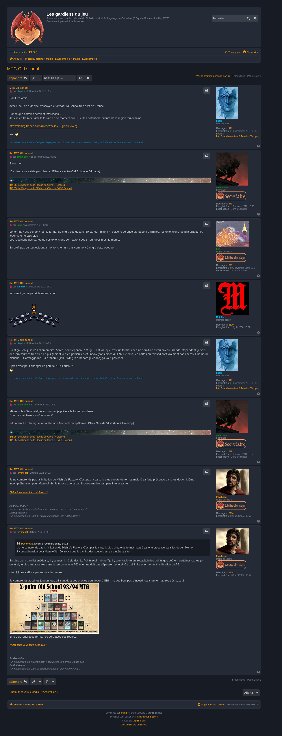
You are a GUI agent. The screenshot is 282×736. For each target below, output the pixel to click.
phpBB (124, 713)
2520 (231, 325)
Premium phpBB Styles (146, 717)
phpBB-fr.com (139, 720)
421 (230, 128)
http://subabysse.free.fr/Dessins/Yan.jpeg (237, 136)
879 (230, 203)
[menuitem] (33, 52)
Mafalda (220, 317)
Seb (218, 249)
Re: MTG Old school (21, 153)
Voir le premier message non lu (213, 76)
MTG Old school (23, 68)
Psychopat (221, 497)
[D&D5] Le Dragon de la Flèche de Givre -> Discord (37, 185)
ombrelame (222, 187)
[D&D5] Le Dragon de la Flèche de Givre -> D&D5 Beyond (40, 188)
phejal (219, 121)
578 (230, 265)
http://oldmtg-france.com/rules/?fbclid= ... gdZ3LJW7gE (44, 126)
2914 (231, 513)
